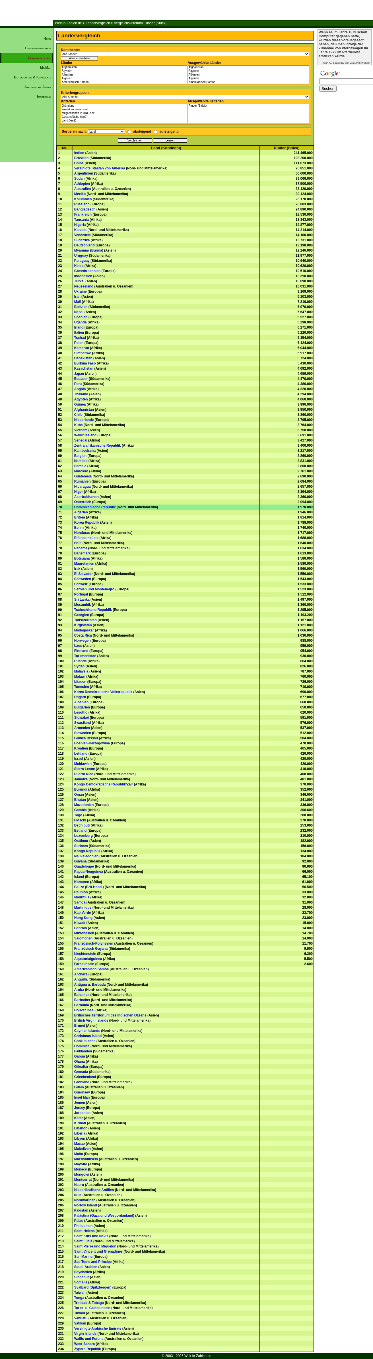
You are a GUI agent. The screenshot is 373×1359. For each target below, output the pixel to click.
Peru (78, 384)
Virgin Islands (85, 1334)
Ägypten (124, 71)
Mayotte (80, 1164)
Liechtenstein (85, 954)
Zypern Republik (87, 1349)
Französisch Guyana (91, 949)
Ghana (79, 1062)
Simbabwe (82, 353)
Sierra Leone (84, 769)
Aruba (79, 990)
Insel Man (82, 1097)
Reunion (81, 892)
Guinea (80, 404)
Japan (79, 374)
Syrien (79, 666)
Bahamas (81, 995)
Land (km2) (124, 121)
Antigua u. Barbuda (90, 985)
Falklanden (83, 1051)
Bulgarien (82, 707)
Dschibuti (82, 825)
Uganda (80, 322)
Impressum (44, 97)
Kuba (78, 425)
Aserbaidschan (86, 497)
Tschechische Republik (93, 610)
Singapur (81, 1277)
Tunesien (81, 687)
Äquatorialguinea (88, 959)
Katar (78, 1118)
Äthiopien (82, 184)
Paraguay (82, 261)
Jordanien (82, 1113)
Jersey (79, 1108)
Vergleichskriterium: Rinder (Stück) (140, 23)
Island (79, 877)
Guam (79, 1087)
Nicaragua (82, 487)
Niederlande (84, 420)
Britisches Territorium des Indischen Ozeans (110, 1015)
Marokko (81, 471)
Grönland (81, 1082)
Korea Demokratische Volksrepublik (103, 692)
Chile (78, 415)
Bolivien (81, 307)
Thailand (81, 394)
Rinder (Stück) (248, 106)
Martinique (83, 908)
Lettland (81, 754)
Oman (79, 795)
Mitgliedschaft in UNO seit (124, 113)
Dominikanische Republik (95, 507)
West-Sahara (84, 1344)
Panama (80, 548)
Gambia (80, 810)
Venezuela (82, 235)
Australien (82, 189)
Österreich (82, 502)
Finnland (81, 651)
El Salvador (83, 574)
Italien (79, 333)
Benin (79, 528)
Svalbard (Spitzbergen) (93, 1287)
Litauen (80, 682)
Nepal (79, 312)
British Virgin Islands (91, 1020)
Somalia (80, 1282)
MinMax (45, 68)
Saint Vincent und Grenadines (98, 1251)
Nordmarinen (85, 1200)
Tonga (79, 1298)
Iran (77, 297)
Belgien (80, 456)
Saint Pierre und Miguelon (95, 1246)
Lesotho (81, 712)
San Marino (83, 1257)
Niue (78, 1195)
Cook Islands (85, 1041)
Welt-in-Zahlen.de (68, 23)
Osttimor (81, 841)
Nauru (79, 1185)
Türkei (79, 281)
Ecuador (81, 379)
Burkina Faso (85, 363)
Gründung (124, 106)
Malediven (82, 1149)
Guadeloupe (84, 866)
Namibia (81, 461)
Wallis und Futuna (89, 1339)
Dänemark (82, 553)
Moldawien (83, 764)
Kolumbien (83, 199)
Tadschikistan (85, 620)
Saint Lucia (83, 1241)
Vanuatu (81, 1318)
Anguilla (81, 979)
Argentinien (83, 173)
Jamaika (81, 779)
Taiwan (80, 1293)
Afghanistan (124, 67)
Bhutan (80, 800)
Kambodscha (85, 451)
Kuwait (79, 923)
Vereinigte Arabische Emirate (97, 1328)
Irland (79, 327)
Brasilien (81, 158)
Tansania (81, 220)
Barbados (82, 1000)
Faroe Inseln (84, 964)
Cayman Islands (87, 1031)
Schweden (82, 579)
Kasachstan (83, 368)
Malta (78, 1154)
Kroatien (81, 748)
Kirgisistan (83, 625)
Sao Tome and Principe (93, 1262)
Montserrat (83, 1180)
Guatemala (83, 476)
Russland (82, 204)
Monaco (80, 1169)
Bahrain (80, 928)
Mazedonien (84, 805)
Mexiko (80, 194)
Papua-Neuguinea (88, 872)
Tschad (80, 338)
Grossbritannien (87, 271)
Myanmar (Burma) (88, 250)
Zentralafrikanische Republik (97, 445)
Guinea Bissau (86, 738)
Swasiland (82, 723)
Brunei (79, 1026)
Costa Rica (83, 635)
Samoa (79, 902)
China (79, 163)
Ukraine (80, 291)
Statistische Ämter (37, 87)
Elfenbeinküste (86, 538)
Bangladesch (85, 209)
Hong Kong (83, 918)
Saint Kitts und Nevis (91, 1236)
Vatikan (80, 1323)
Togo (78, 815)
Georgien (81, 615)
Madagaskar (84, 630)
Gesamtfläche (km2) (124, 117)
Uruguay (81, 256)
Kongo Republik (87, 851)
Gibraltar (81, 1067)
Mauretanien (84, 564)
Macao (79, 1144)
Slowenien (82, 733)
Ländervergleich (98, 23)
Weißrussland (85, 435)
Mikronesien (84, 933)
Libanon (81, 1128)
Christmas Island (88, 1036)
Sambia (80, 466)
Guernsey (82, 1092)
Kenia (79, 266)
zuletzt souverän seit (124, 110)
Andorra (81, 974)
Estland (80, 831)
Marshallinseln (86, 1159)
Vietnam (80, 430)
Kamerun (81, 348)
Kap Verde (82, 913)
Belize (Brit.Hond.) (89, 887)
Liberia (79, 1133)
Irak (77, 569)
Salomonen (83, 938)
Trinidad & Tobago (89, 1303)
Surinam (81, 846)
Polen (79, 343)
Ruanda (80, 661)
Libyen (79, 1139)
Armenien (82, 728)
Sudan (79, 179)
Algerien (124, 78)
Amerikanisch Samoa (124, 82)
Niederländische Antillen (94, 1190)
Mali (77, 302)
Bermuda (81, 1005)
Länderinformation (38, 48)
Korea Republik (86, 522)
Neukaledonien (86, 856)
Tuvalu (79, 1313)
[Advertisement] (27, 198)
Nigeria (80, 225)
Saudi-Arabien (85, 1267)
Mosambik (82, 605)
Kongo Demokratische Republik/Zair (103, 784)
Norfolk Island (85, 1205)
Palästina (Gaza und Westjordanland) (104, 1216)
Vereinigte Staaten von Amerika (99, 168)
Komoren (81, 882)
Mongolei (81, 1174)
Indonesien (83, 276)
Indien (79, 153)
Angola (80, 389)
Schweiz (81, 584)
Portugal (81, 594)
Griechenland (85, 1077)
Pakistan (81, 1210)
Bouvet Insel (84, 1010)
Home (47, 38)
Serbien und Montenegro (94, 589)
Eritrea (79, 517)
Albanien (124, 75)
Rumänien (82, 481)
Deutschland (84, 245)
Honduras (82, 533)
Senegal (80, 440)
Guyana (80, 861)
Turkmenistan (85, 656)
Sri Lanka (82, 599)
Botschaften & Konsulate (32, 77)
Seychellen (83, 1272)
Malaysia (81, 671)
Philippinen (83, 1226)
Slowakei (81, 718)
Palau (78, 1221)
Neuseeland (83, 286)
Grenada (81, 1072)
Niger (78, 492)
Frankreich (83, 214)
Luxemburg (83, 836)
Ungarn (80, 697)
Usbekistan (83, 358)
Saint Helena (84, 1231)
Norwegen (82, 641)
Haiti (78, 543)
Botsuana (82, 558)
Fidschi (80, 820)
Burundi (80, 789)
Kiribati (80, 1123)
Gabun (79, 1056)
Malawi (79, 677)
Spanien (81, 317)
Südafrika (82, 240)
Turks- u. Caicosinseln (92, 1308)
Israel (78, 759)
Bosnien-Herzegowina (92, 743)
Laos (78, 646)
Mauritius (81, 897)
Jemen (79, 1103)
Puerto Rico (83, 774)
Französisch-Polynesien (93, 943)
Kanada (80, 230)
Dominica (82, 1046)
